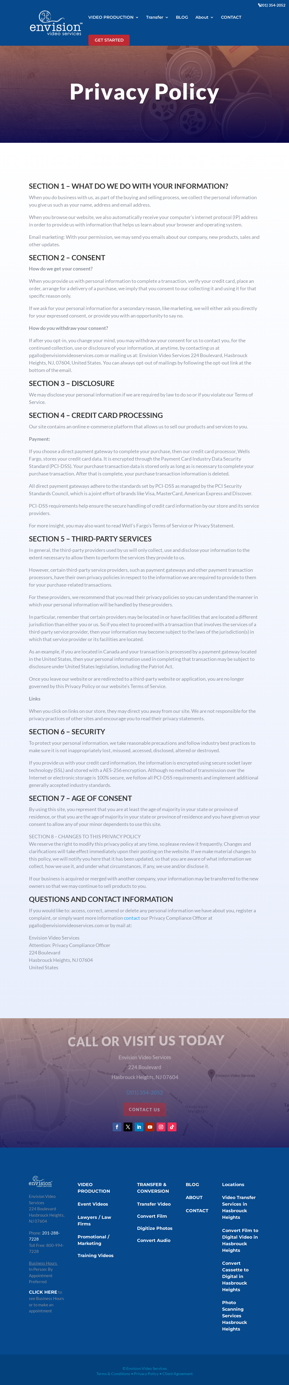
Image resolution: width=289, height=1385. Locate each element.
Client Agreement (177, 1373)
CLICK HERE (43, 1292)
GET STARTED (109, 40)
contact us (144, 1109)
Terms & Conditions (113, 1373)
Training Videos (96, 1255)
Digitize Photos (155, 1228)
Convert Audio (153, 1240)
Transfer (154, 17)
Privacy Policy (146, 1373)
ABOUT (194, 1197)
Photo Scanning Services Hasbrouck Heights (234, 1316)
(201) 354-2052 (272, 5)
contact (132, 918)
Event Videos (93, 1204)
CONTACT (231, 17)
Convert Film (152, 1216)
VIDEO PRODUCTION (110, 17)
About (201, 17)
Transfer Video (154, 1204)
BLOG (182, 17)
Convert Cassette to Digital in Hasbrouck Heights (235, 1276)
